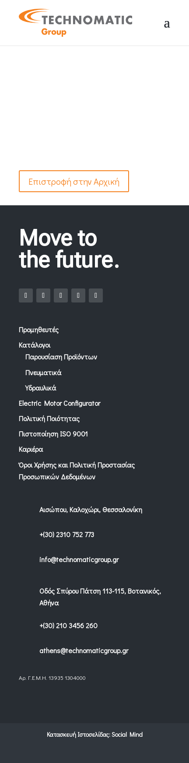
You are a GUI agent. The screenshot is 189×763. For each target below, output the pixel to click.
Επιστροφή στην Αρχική (73, 181)
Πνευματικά (43, 372)
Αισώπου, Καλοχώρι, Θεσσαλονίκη (90, 509)
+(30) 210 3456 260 (68, 625)
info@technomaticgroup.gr (79, 559)
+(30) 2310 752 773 (66, 534)
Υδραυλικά (40, 387)
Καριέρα (31, 449)
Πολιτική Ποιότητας (49, 418)
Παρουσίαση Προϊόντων (61, 356)
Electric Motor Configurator (59, 403)
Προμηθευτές (39, 329)
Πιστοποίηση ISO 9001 (53, 433)
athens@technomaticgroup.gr (83, 650)
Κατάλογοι (34, 344)
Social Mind (127, 734)
